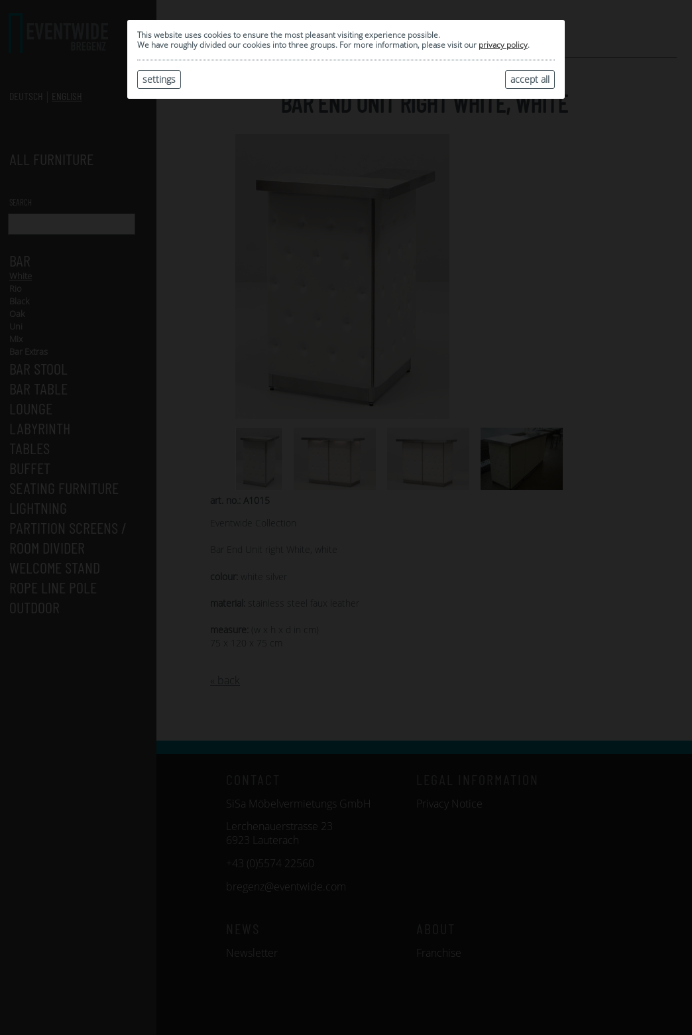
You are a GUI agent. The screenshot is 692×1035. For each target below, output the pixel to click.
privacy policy (503, 44)
